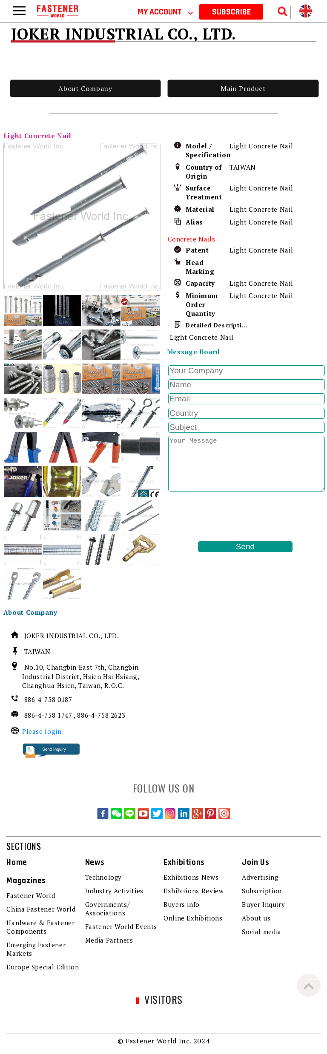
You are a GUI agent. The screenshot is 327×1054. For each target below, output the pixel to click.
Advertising (260, 877)
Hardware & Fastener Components (40, 926)
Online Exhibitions (193, 918)
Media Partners (109, 940)
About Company (85, 88)
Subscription (262, 890)
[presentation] (231, 516)
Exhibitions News (191, 877)
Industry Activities (114, 890)
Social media (261, 931)
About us (256, 918)
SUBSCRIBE (231, 11)
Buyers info (182, 904)
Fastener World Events (121, 926)
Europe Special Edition (42, 967)
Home (16, 862)
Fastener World (30, 895)
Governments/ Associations (107, 908)
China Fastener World (40, 909)
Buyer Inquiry (263, 904)
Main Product (243, 88)
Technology (103, 877)
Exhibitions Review (194, 890)
